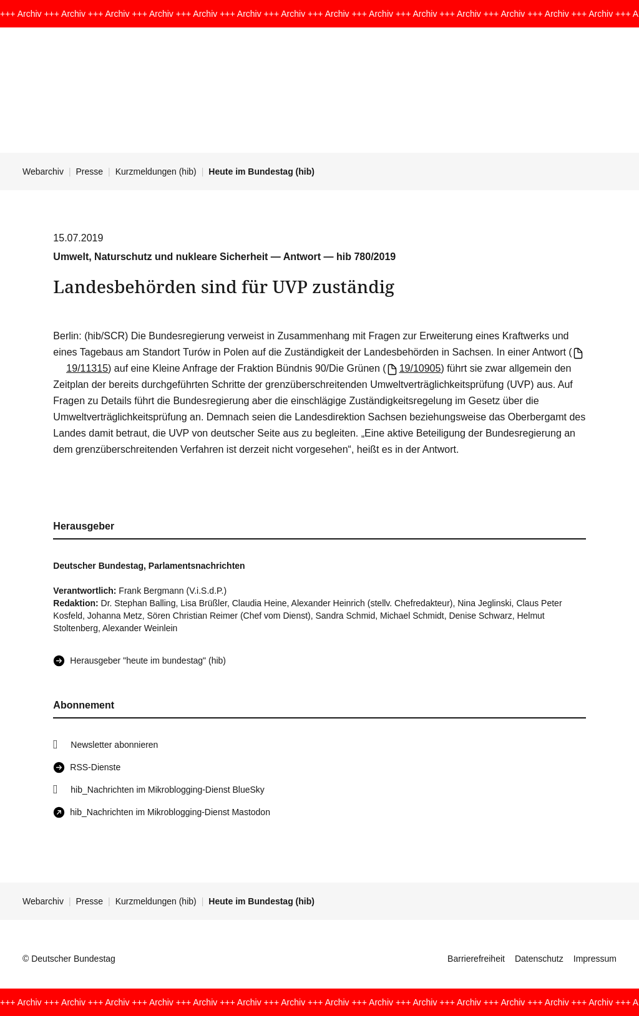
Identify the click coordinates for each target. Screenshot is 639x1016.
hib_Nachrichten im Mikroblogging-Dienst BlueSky (167, 790)
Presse (90, 172)
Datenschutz (539, 959)
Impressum (595, 959)
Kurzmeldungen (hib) (156, 172)
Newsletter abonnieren (114, 745)
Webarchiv (43, 172)
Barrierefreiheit (476, 959)
